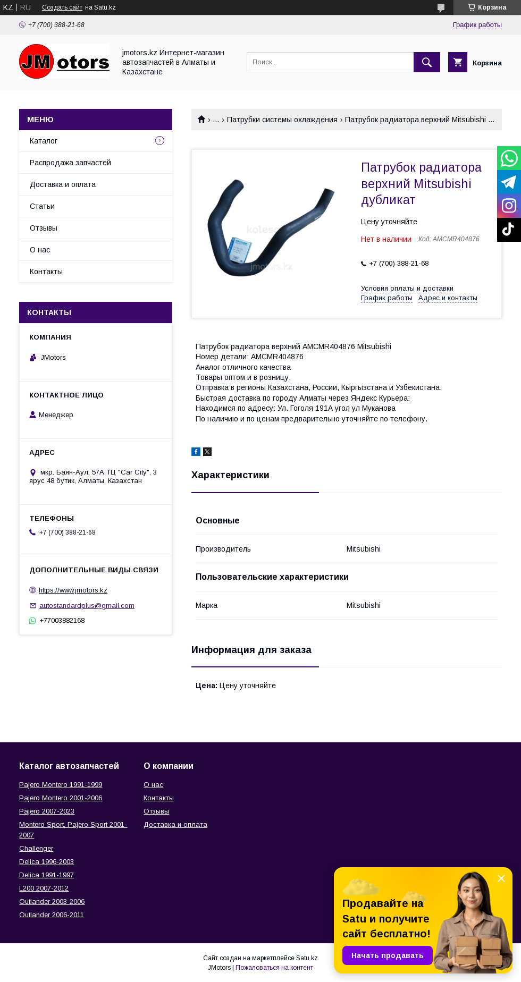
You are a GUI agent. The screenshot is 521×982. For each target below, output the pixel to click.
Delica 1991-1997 (46, 875)
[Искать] (427, 62)
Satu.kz (307, 958)
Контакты (46, 271)
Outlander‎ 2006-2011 (51, 915)
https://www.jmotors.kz (73, 590)
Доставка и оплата (63, 184)
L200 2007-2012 (44, 888)
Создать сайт (62, 7)
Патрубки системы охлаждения (282, 119)
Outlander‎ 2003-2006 (52, 901)
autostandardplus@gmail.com (87, 605)
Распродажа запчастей (70, 162)
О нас (40, 250)
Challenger (36, 848)
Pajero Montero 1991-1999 (60, 785)
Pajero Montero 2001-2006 (60, 798)
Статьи (42, 206)
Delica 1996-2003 (46, 862)
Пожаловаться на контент (274, 967)
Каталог (43, 141)
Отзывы (43, 228)
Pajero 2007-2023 (46, 811)
